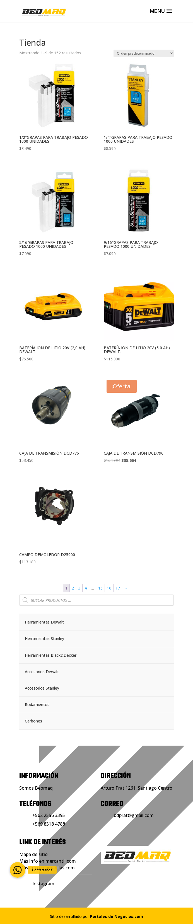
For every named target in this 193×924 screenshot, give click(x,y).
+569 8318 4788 (48, 824)
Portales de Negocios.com (116, 916)
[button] (17, 870)
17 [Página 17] (117, 588)
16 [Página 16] (109, 588)
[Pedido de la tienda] (144, 53)
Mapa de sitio (33, 854)
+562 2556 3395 (48, 815)
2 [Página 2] (73, 588)
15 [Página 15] (100, 588)
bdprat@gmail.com (134, 815)
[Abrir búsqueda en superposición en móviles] (96, 600)
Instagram (43, 884)
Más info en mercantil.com (47, 861)
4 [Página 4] (86, 588)
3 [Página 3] (79, 588)
